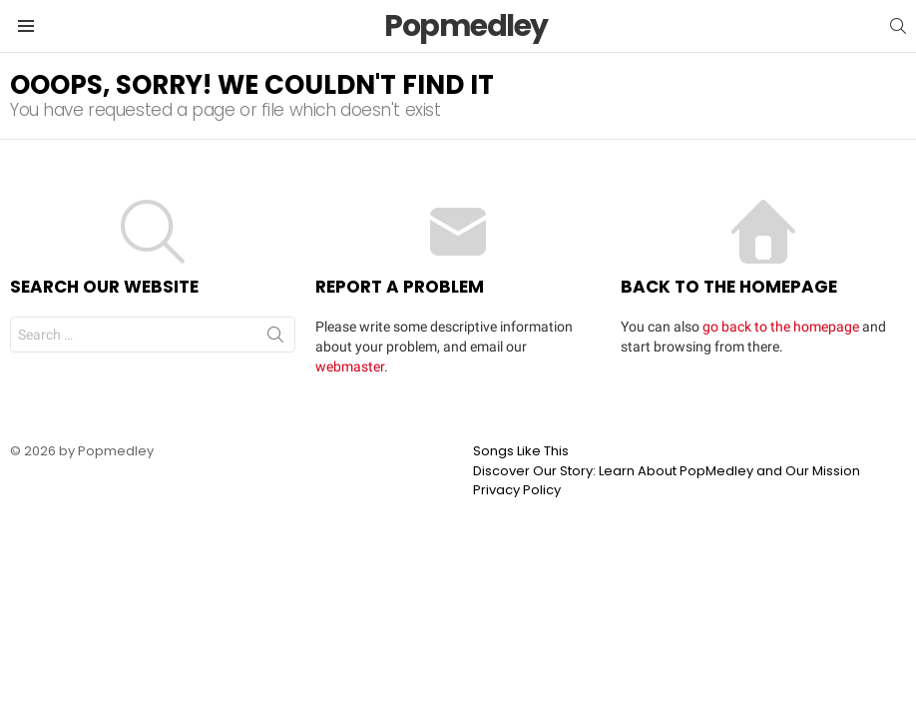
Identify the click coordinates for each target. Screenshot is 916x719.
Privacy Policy (517, 490)
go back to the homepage (780, 327)
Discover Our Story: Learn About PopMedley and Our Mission (666, 471)
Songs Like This (521, 451)
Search (275, 338)
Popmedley (466, 26)
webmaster (349, 366)
